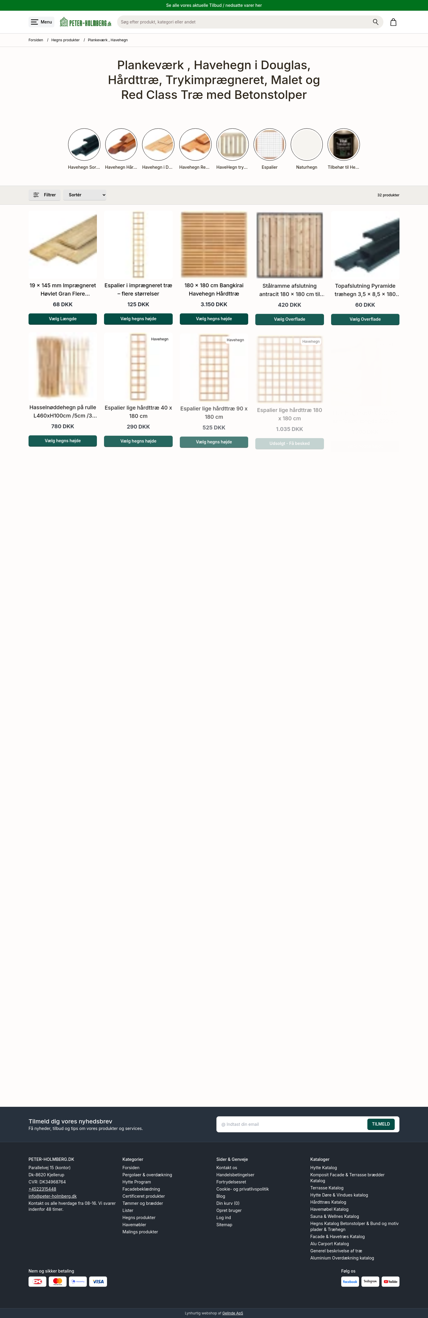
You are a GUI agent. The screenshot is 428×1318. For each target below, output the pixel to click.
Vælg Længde (63, 326)
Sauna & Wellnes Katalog (334, 1216)
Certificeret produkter (143, 1196)
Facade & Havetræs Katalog (337, 1236)
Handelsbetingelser (235, 1174)
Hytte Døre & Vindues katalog (339, 1194)
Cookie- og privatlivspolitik (242, 1188)
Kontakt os (226, 1167)
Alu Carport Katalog (329, 1243)
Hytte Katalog (323, 1167)
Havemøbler (134, 1224)
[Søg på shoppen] (376, 22)
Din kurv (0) (228, 1203)
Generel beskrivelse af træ (336, 1250)
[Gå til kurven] (394, 22)
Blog (220, 1196)
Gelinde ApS (232, 1313)
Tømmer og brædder (142, 1203)
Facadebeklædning (141, 1188)
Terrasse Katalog (327, 1187)
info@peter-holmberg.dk (53, 1196)
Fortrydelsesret (231, 1181)
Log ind (223, 1217)
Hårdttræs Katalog (328, 1202)
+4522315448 (42, 1188)
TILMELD (381, 1123)
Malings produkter (140, 1231)
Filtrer (44, 195)
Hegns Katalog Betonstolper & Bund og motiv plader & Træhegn (354, 1226)
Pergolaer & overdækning (147, 1174)
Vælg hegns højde (138, 327)
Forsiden (36, 40)
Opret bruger (229, 1210)
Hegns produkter (65, 40)
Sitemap (224, 1224)
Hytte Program (136, 1181)
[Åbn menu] (41, 22)
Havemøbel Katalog (329, 1209)
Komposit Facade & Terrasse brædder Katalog (347, 1177)
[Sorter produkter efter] (84, 195)
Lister (127, 1210)
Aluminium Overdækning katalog (342, 1257)
